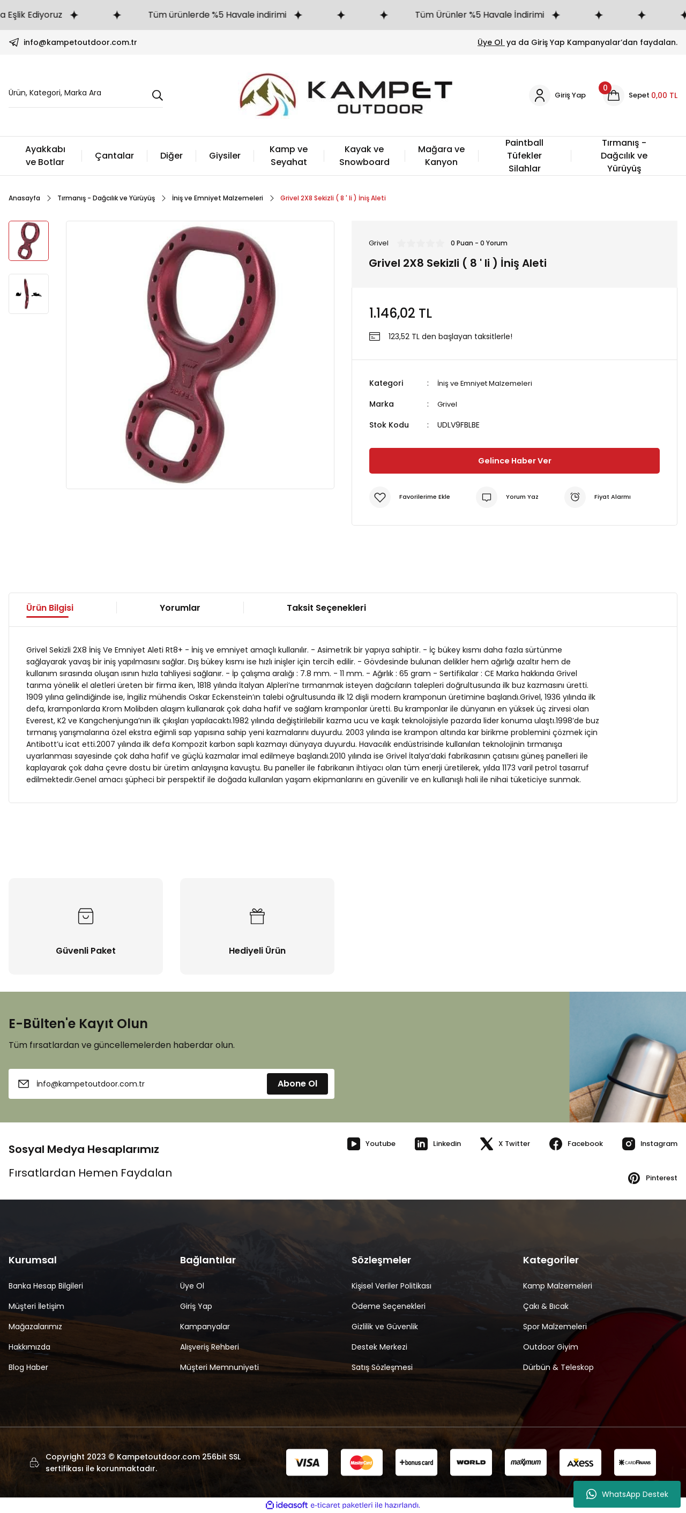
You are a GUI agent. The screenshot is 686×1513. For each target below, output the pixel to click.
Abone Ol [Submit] (297, 1083)
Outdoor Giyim (550, 1347)
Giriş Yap (196, 1306)
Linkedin (421, 1143)
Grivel (447, 404)
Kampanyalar (205, 1326)
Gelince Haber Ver (514, 460)
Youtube (351, 1143)
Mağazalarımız (35, 1326)
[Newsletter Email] (171, 1084)
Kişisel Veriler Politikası (391, 1285)
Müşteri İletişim (36, 1306)
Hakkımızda (29, 1347)
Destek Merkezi (379, 1347)
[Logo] (344, 95)
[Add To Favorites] (411, 496)
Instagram (646, 1143)
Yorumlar (180, 607)
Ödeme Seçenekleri (389, 1306)
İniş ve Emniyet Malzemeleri (488, 383)
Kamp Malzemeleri (557, 1285)
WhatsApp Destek (627, 1494)
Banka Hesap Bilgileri (46, 1285)
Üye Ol (491, 42)
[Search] (86, 96)
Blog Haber (28, 1367)
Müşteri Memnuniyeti (219, 1367)
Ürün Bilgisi (49, 607)
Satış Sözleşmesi (382, 1367)
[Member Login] (554, 95)
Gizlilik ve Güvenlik (385, 1326)
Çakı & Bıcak (546, 1306)
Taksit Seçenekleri (326, 607)
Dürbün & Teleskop (558, 1367)
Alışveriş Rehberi (209, 1347)
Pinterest (649, 1178)
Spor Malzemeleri (555, 1326)
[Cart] (639, 95)
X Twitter (492, 1143)
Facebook (567, 1143)
